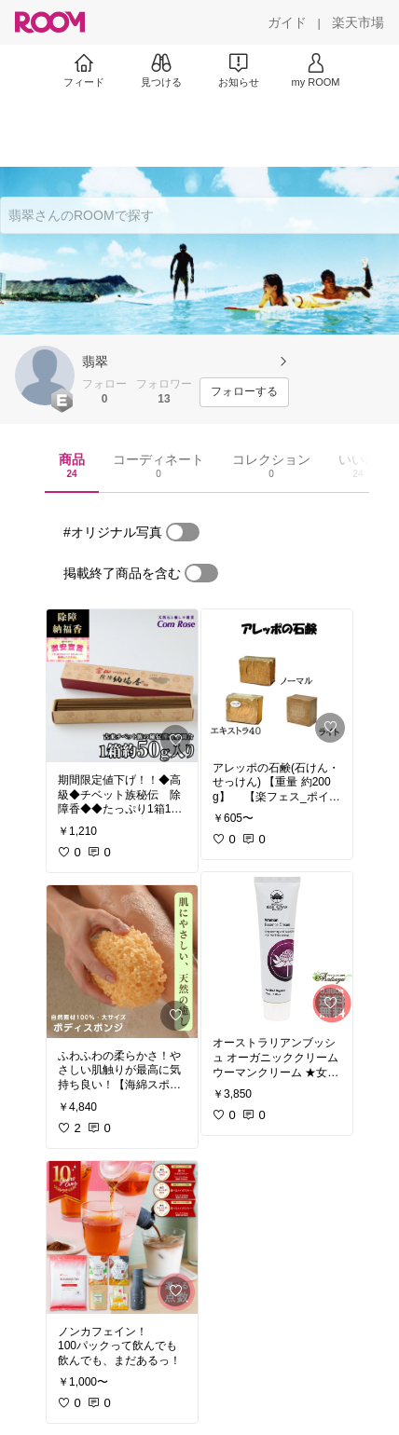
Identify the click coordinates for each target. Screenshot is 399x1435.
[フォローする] (244, 392)
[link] (122, 685)
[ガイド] (287, 22)
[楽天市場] (358, 22)
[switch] (183, 532)
